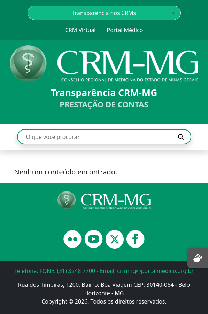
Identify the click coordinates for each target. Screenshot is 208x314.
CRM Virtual (80, 30)
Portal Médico (125, 30)
